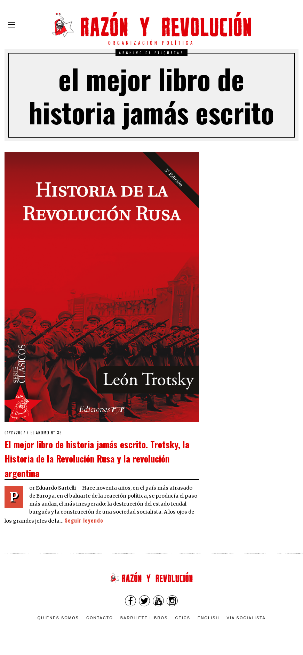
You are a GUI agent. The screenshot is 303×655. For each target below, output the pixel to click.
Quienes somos (58, 618)
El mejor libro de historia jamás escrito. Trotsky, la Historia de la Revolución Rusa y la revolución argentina (97, 458)
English (208, 618)
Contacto (99, 618)
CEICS (182, 618)
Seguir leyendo (84, 520)
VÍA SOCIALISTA (245, 618)
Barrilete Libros (144, 618)
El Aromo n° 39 (46, 432)
